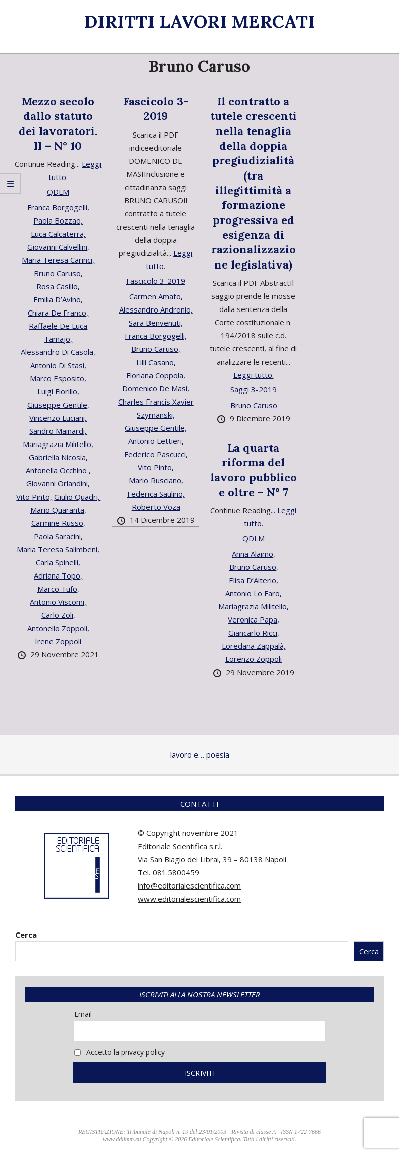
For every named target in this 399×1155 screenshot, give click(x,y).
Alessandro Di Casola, (58, 352)
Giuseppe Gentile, (58, 404)
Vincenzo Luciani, (58, 418)
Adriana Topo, (58, 575)
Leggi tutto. (253, 375)
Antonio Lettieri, (156, 441)
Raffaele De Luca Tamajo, (58, 332)
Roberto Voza (156, 507)
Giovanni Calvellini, (58, 247)
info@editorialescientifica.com (189, 885)
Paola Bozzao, (58, 220)
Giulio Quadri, (77, 497)
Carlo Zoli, (58, 615)
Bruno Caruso (253, 405)
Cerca (26, 934)
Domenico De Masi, (155, 388)
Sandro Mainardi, (58, 431)
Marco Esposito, (58, 378)
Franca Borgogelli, (58, 207)
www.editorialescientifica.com (189, 899)
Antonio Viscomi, (58, 602)
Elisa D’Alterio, (253, 580)
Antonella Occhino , (58, 470)
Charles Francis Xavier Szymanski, (156, 408)
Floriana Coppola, (155, 375)
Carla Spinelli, (58, 562)
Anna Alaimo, (253, 554)
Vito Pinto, (34, 497)
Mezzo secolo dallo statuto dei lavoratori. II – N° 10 (58, 123)
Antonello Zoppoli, (58, 628)
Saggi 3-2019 (253, 389)
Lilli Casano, (156, 362)
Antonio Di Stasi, (58, 365)
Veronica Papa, (253, 619)
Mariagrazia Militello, (58, 444)
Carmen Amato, (156, 296)
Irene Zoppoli (58, 641)
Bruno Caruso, (58, 273)
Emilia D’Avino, (58, 299)
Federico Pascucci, (156, 454)
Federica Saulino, (156, 493)
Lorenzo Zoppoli (253, 659)
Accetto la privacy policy (119, 1052)
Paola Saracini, (58, 536)
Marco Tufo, (58, 589)
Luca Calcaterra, (58, 234)
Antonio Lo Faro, (253, 593)
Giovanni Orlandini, (58, 483)
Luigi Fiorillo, (58, 391)
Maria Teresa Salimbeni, (58, 549)
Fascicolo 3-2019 (155, 108)
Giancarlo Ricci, (253, 633)
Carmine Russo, (58, 523)
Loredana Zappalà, (254, 646)
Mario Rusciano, (156, 480)
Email (83, 1014)
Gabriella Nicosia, (58, 457)
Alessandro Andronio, (156, 309)
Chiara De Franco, (58, 312)
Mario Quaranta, (58, 510)
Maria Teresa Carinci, (58, 260)
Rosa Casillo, (58, 286)
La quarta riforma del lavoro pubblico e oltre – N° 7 (253, 469)
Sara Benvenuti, (156, 323)
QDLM (58, 192)
